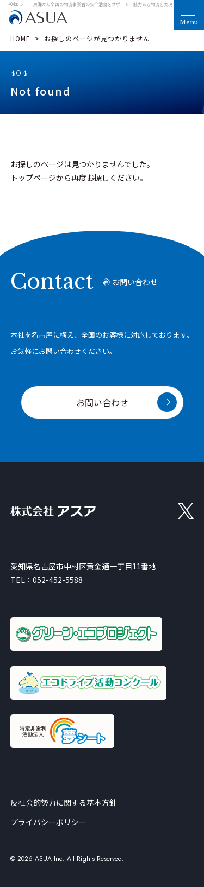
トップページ (33, 177)
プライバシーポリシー (48, 821)
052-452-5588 (58, 579)
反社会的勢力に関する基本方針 (63, 802)
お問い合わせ (102, 402)
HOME (20, 38)
